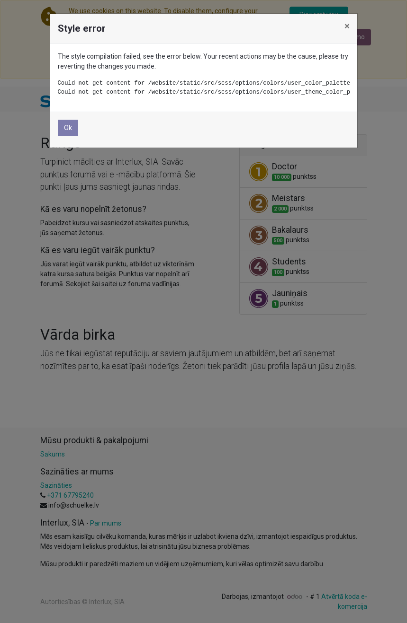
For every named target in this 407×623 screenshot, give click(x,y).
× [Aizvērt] (347, 26)
